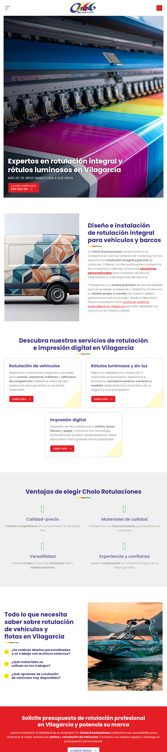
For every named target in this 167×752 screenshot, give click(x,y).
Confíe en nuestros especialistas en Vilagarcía (118, 304)
